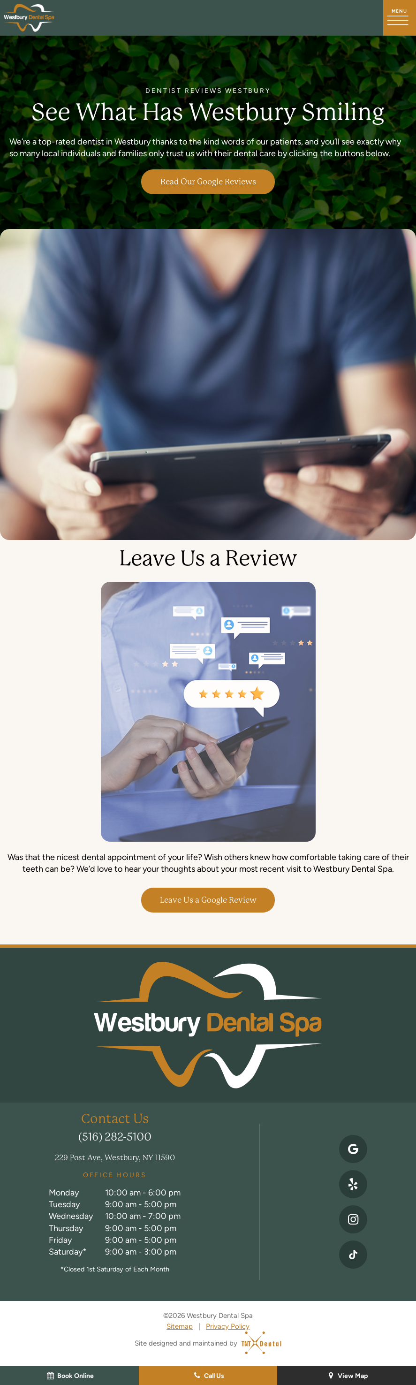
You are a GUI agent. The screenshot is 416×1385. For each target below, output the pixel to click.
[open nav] (399, 18)
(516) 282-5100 (114, 1137)
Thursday (66, 1228)
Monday (64, 1192)
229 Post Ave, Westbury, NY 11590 (115, 1157)
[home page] (29, 18)
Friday (60, 1240)
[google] (353, 1149)
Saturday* (68, 1251)
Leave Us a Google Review (208, 900)
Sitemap (179, 1326)
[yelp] (353, 1184)
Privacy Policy (228, 1326)
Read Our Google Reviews (208, 181)
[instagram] (353, 1219)
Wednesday (71, 1216)
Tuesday (64, 1204)
